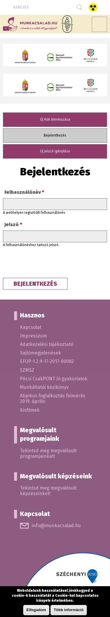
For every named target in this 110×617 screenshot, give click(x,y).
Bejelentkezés (62, 135)
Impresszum (33, 336)
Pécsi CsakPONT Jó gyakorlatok (53, 378)
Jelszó (13, 224)
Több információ (69, 610)
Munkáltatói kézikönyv (44, 387)
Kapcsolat (30, 327)
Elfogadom (36, 610)
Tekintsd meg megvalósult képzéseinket (48, 490)
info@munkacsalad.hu (56, 525)
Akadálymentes (93, 7)
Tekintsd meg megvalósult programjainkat (48, 453)
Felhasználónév (24, 192)
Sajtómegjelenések (40, 353)
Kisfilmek (30, 410)
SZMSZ (27, 370)
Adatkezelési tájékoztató (46, 344)
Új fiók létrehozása (55, 119)
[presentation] (47, 263)
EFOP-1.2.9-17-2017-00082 (47, 361)
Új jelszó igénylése (55, 151)
